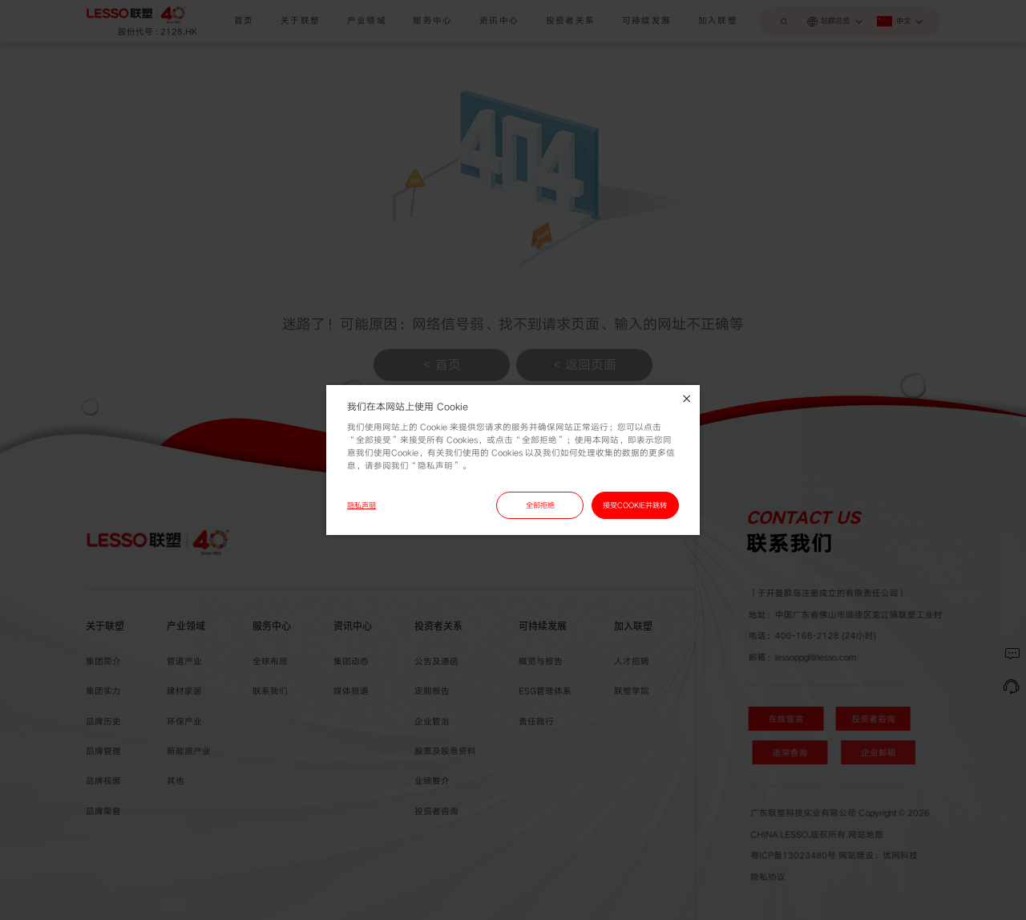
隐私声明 (361, 505)
